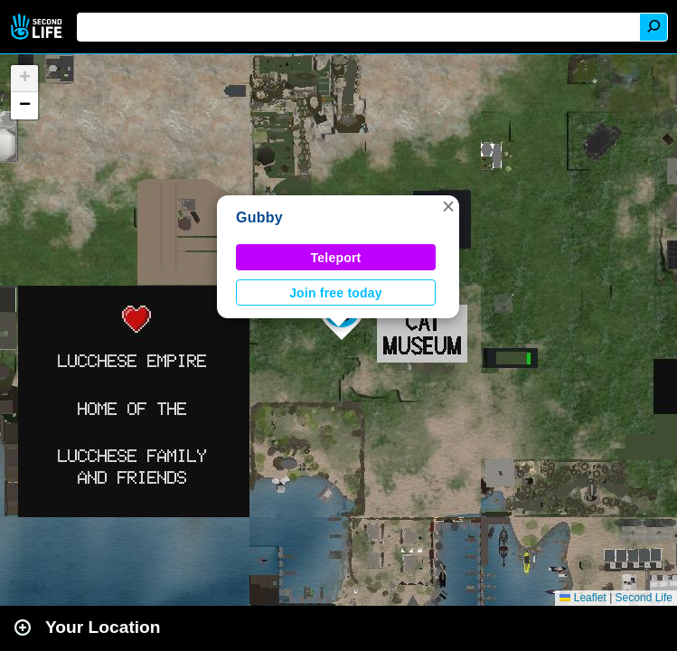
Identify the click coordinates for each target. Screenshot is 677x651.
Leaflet (582, 597)
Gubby (259, 217)
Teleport (336, 257)
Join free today (335, 293)
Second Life (38, 27)
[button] (448, 206)
